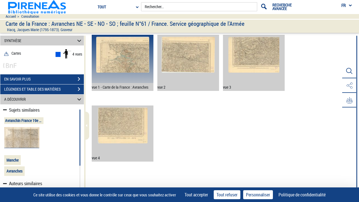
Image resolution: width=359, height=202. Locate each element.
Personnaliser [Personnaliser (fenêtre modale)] (258, 195)
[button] (349, 71)
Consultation (30, 16)
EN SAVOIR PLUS (44, 79)
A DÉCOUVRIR (43, 99)
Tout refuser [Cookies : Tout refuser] (227, 195)
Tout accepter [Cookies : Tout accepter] (196, 195)
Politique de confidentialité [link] (302, 195)
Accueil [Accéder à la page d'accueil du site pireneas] (11, 16)
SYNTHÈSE (43, 40)
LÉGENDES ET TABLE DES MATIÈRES (44, 89)
